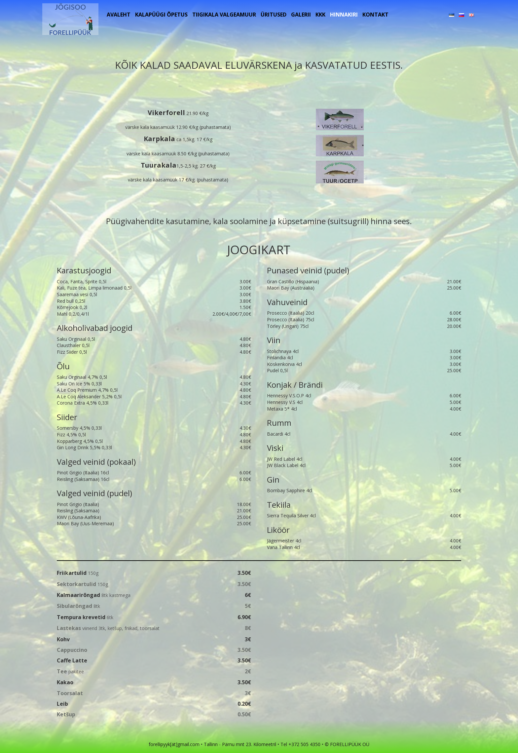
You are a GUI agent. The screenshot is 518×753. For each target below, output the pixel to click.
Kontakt (375, 14)
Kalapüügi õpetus (161, 14)
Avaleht (118, 14)
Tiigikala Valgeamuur (224, 14)
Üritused (273, 14)
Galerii (301, 14)
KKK (320, 14)
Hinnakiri (344, 14)
